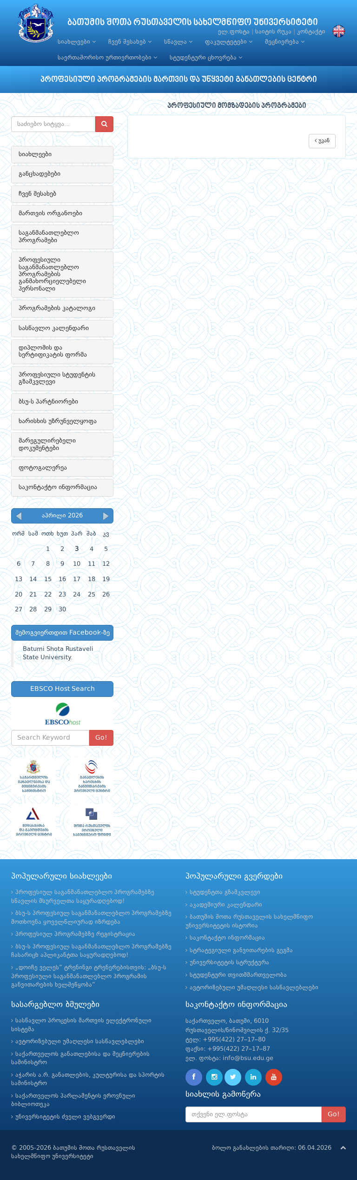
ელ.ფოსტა (234, 32)
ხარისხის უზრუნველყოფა (58, 421)
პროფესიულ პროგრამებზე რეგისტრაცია (75, 934)
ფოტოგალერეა (43, 467)
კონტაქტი (311, 32)
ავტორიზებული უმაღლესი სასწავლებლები (254, 988)
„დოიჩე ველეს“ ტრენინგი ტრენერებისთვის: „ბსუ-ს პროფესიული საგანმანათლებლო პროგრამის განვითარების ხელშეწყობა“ (88, 976)
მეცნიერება (284, 42)
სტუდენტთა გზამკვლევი (225, 892)
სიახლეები (77, 42)
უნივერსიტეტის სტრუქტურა (229, 963)
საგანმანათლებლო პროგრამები (49, 236)
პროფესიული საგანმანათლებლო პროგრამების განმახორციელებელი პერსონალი (52, 274)
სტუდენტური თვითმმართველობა (238, 975)
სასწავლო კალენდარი (54, 328)
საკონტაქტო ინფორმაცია (58, 487)
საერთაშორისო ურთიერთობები (107, 57)
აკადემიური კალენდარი (226, 905)
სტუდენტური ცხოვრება (206, 57)
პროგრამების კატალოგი (57, 308)
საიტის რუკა (273, 32)
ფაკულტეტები (228, 42)
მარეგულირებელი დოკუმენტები (47, 444)
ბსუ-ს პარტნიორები (48, 401)
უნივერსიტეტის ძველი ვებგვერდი (65, 1117)
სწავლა (178, 42)
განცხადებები (39, 174)
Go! (101, 738)
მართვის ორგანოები (50, 213)
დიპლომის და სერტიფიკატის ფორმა (53, 351)
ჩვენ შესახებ (130, 42)
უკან (322, 141)
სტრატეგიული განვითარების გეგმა (241, 951)
